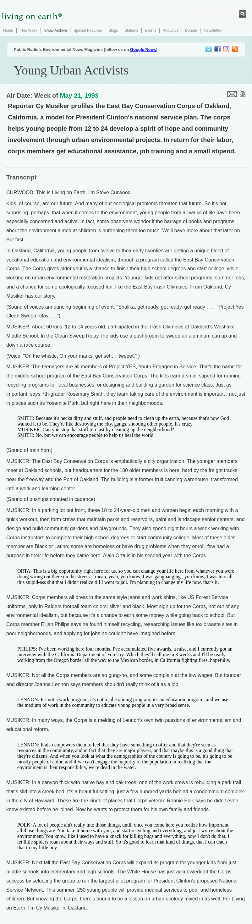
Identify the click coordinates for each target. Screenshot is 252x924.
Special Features (88, 30)
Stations (131, 30)
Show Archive (55, 30)
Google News (143, 49)
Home (8, 30)
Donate (191, 30)
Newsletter (213, 30)
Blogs (113, 30)
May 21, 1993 (79, 95)
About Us (170, 30)
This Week (28, 30)
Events (150, 30)
